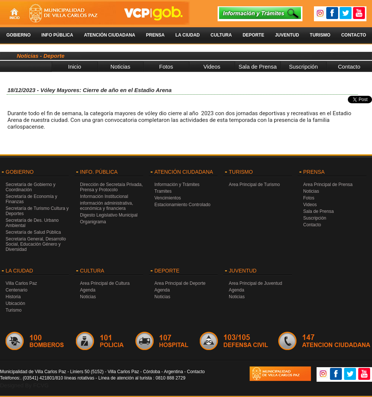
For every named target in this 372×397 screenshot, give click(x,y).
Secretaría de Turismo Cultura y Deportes (37, 211)
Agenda (87, 290)
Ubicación (15, 303)
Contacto (353, 35)
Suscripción (303, 66)
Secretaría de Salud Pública (33, 232)
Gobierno (18, 35)
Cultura (221, 35)
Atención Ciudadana (109, 35)
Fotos (166, 66)
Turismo (320, 35)
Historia (13, 296)
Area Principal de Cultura (104, 283)
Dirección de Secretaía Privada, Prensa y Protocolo (111, 187)
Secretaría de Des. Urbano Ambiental (32, 223)
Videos (212, 66)
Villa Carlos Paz (21, 283)
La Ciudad (187, 35)
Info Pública (57, 35)
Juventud (287, 35)
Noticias (120, 66)
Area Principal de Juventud (255, 283)
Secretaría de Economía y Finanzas (31, 199)
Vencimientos (167, 198)
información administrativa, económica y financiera (106, 206)
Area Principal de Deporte (179, 283)
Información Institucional (104, 196)
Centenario (17, 290)
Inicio (74, 66)
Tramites (162, 191)
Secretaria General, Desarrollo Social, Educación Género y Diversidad (36, 244)
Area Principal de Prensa (328, 184)
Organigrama (93, 221)
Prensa (155, 35)
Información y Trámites (176, 184)
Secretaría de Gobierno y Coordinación (30, 187)
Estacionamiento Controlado (182, 204)
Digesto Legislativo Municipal (109, 215)
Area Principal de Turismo (254, 184)
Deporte (253, 35)
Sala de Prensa (257, 66)
